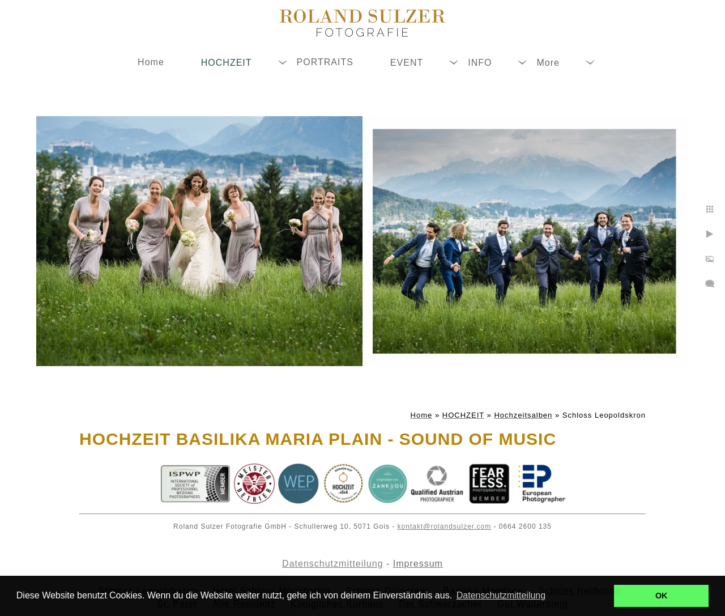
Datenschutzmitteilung (332, 563)
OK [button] (661, 595)
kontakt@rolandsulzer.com (445, 526)
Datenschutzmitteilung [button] (501, 595)
